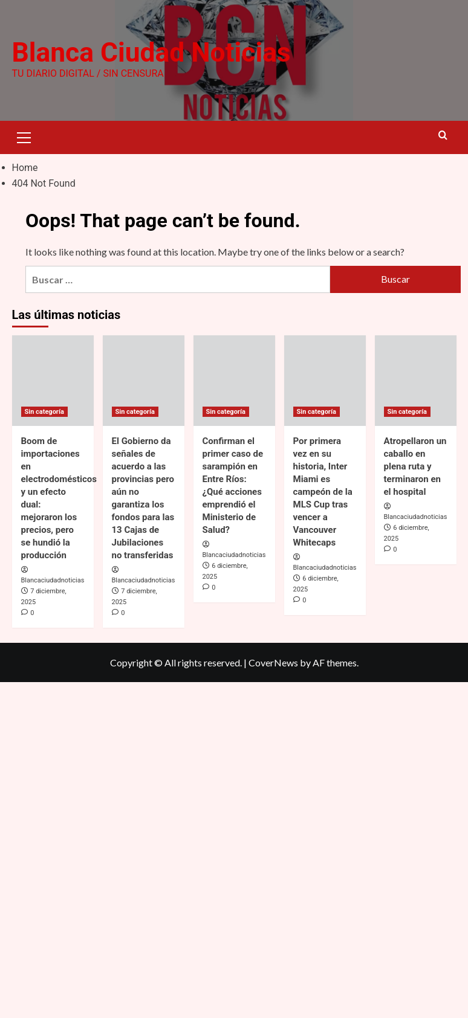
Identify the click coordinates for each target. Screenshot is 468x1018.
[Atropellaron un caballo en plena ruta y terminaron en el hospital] (416, 380)
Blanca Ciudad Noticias (150, 52)
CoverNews (273, 662)
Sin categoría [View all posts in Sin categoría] (44, 411)
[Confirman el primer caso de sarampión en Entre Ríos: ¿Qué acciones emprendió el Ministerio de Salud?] (234, 380)
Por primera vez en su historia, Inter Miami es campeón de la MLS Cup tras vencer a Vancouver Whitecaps (323, 491)
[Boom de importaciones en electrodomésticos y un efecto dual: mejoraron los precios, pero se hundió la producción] (53, 380)
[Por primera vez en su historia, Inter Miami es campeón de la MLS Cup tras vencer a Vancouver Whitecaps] (325, 380)
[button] (24, 136)
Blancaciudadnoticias (53, 580)
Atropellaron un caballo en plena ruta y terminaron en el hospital (415, 466)
